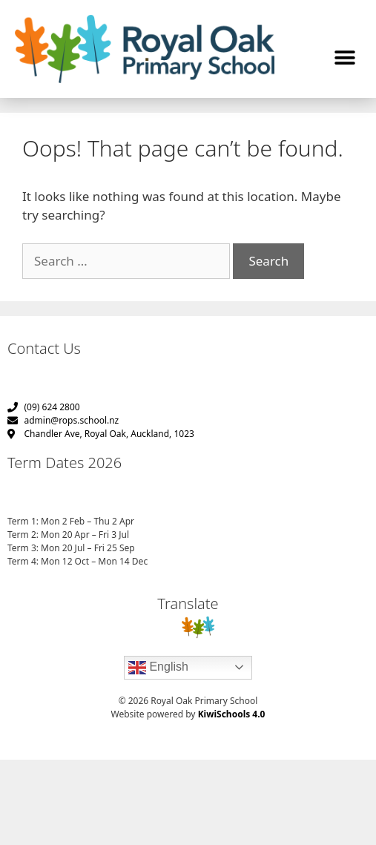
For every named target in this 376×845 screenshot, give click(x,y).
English (158, 668)
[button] (344, 58)
